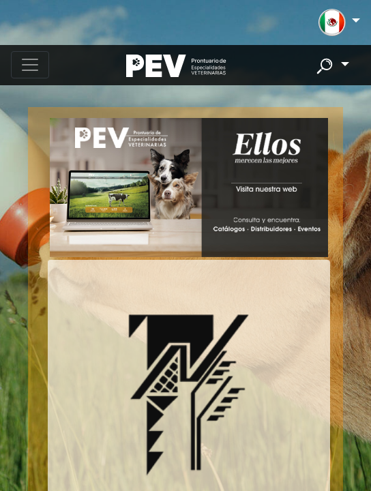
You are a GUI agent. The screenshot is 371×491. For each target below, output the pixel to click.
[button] (339, 22)
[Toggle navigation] (30, 64)
